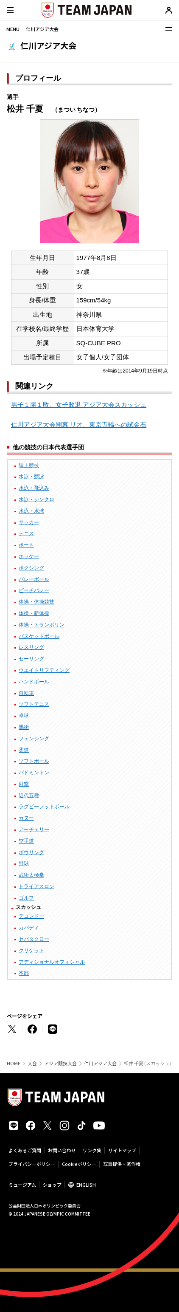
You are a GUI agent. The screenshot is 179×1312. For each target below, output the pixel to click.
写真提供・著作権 (121, 1163)
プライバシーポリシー (31, 1163)
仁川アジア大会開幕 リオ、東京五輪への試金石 (78, 424)
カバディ (29, 928)
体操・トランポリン (41, 625)
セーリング (31, 659)
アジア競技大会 (60, 1063)
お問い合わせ (62, 1150)
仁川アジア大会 (100, 1063)
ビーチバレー (34, 590)
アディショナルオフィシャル (52, 962)
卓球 (24, 716)
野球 (24, 863)
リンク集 (92, 1150)
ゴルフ (26, 898)
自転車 (26, 693)
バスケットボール (39, 636)
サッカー (29, 522)
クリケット (31, 951)
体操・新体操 (34, 613)
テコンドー (31, 916)
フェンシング (34, 739)
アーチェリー (34, 829)
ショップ (52, 1184)
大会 (32, 1063)
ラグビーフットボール (44, 807)
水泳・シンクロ (36, 499)
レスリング (31, 647)
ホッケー (29, 556)
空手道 (26, 841)
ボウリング (31, 852)
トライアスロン (36, 886)
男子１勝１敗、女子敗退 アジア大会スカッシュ (78, 404)
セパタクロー (34, 939)
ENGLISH (86, 1184)
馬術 (24, 727)
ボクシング (31, 568)
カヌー (26, 818)
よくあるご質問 (24, 1150)
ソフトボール (34, 761)
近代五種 (29, 795)
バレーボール (34, 579)
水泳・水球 (31, 511)
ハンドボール (34, 682)
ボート (26, 545)
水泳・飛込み (34, 488)
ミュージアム (22, 1184)
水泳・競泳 (31, 477)
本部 (24, 973)
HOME (13, 1063)
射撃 (24, 784)
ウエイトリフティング (44, 670)
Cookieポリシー (79, 1163)
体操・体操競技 (36, 602)
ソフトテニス (34, 704)
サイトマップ (122, 1150)
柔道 (24, 750)
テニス (26, 533)
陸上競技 (29, 465)
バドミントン (34, 773)
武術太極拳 (31, 875)
